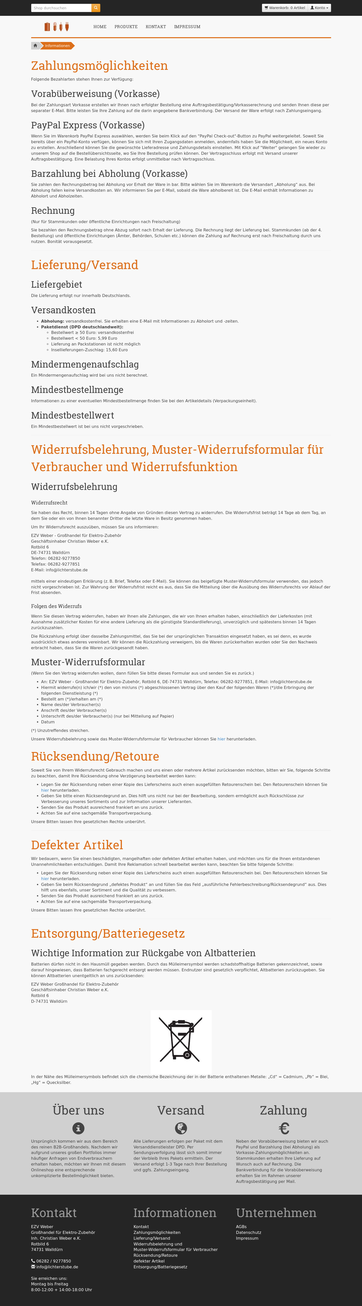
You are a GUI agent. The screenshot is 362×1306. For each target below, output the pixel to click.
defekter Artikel (149, 1261)
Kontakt (156, 26)
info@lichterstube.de (57, 1267)
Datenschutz (248, 1232)
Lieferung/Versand (151, 1238)
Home (100, 26)
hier (221, 739)
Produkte (126, 26)
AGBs (241, 1226)
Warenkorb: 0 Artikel (285, 8)
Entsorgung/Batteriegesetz (160, 1267)
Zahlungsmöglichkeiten (156, 1232)
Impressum (187, 26)
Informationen (57, 46)
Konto (319, 8)
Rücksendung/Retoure (155, 1255)
